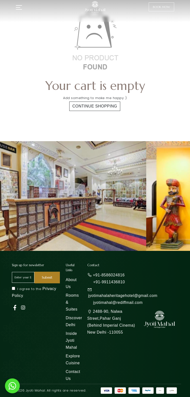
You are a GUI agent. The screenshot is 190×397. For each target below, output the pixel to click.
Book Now (161, 7)
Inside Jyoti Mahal (71, 340)
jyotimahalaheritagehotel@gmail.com (123, 295)
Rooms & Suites (72, 302)
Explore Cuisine (73, 359)
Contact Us (73, 375)
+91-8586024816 (109, 275)
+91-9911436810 (109, 282)
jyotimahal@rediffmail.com (118, 302)
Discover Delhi (74, 321)
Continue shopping (94, 106)
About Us (71, 283)
